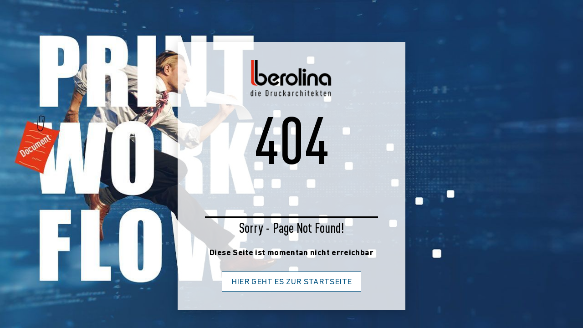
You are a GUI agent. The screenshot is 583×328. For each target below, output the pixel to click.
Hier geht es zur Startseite (291, 282)
